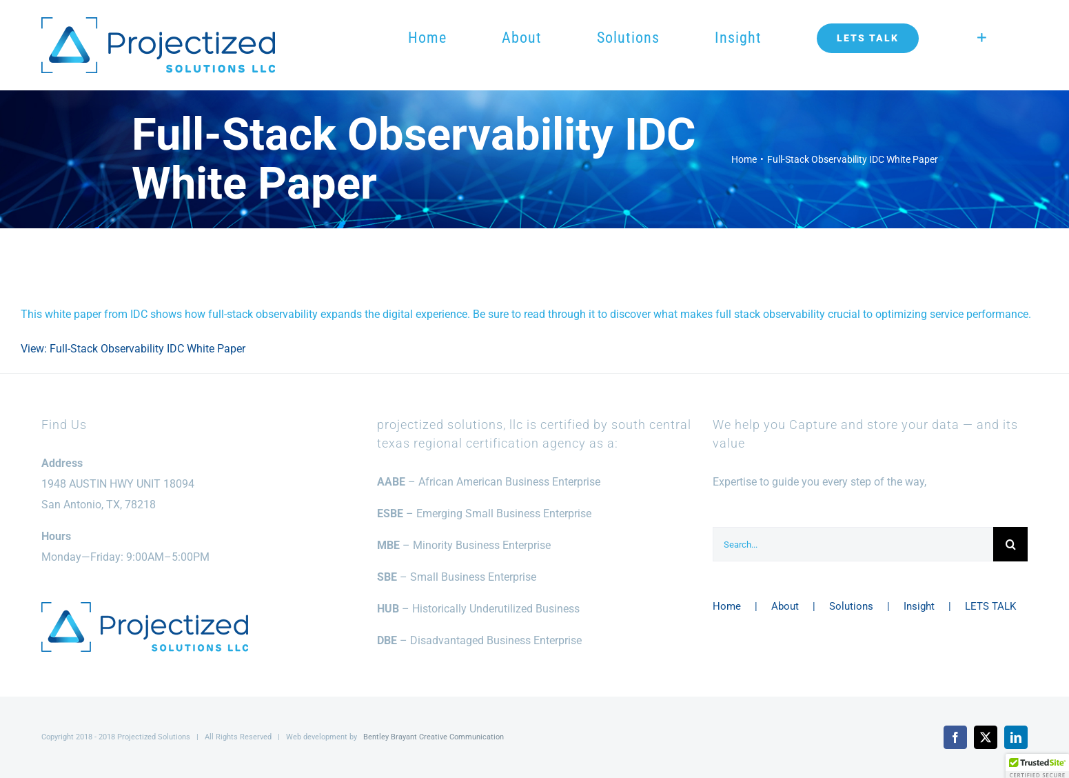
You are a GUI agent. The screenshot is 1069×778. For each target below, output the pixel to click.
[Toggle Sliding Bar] (982, 38)
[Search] (1010, 544)
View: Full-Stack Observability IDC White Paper (133, 348)
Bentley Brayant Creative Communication (433, 736)
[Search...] (853, 544)
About (785, 606)
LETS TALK (990, 606)
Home (727, 606)
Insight (919, 606)
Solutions (851, 606)
